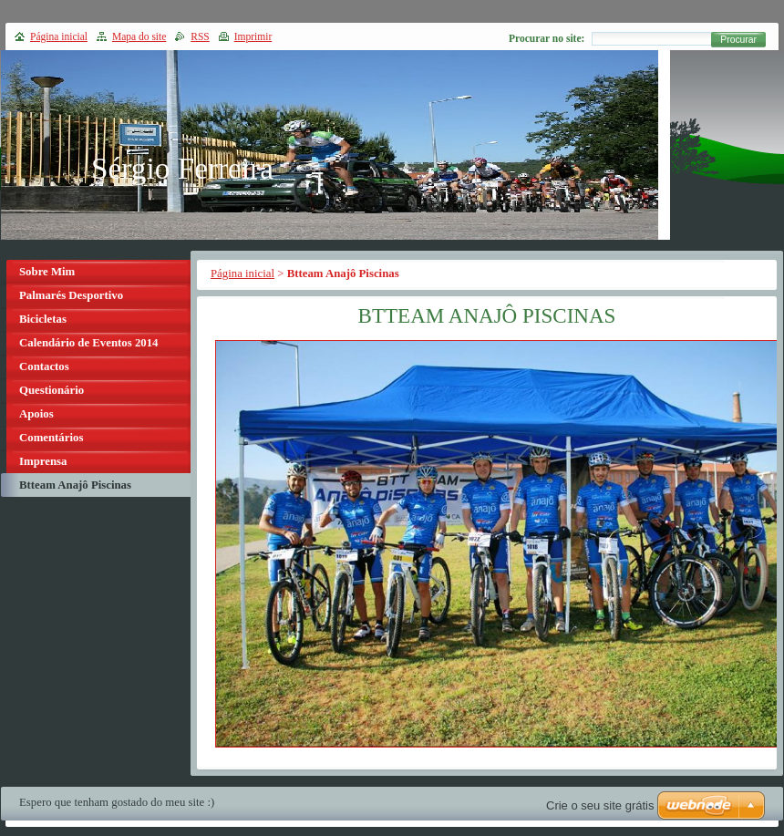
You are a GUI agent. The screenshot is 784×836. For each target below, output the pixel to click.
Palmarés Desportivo (71, 295)
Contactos (44, 366)
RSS (200, 36)
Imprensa (43, 461)
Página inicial (242, 273)
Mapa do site (139, 36)
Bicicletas (43, 319)
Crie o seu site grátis (600, 805)
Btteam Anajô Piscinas (75, 485)
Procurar (738, 40)
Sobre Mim (47, 271)
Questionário (51, 390)
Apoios (36, 414)
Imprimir (253, 36)
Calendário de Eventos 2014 (89, 342)
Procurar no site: (546, 38)
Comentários (51, 437)
